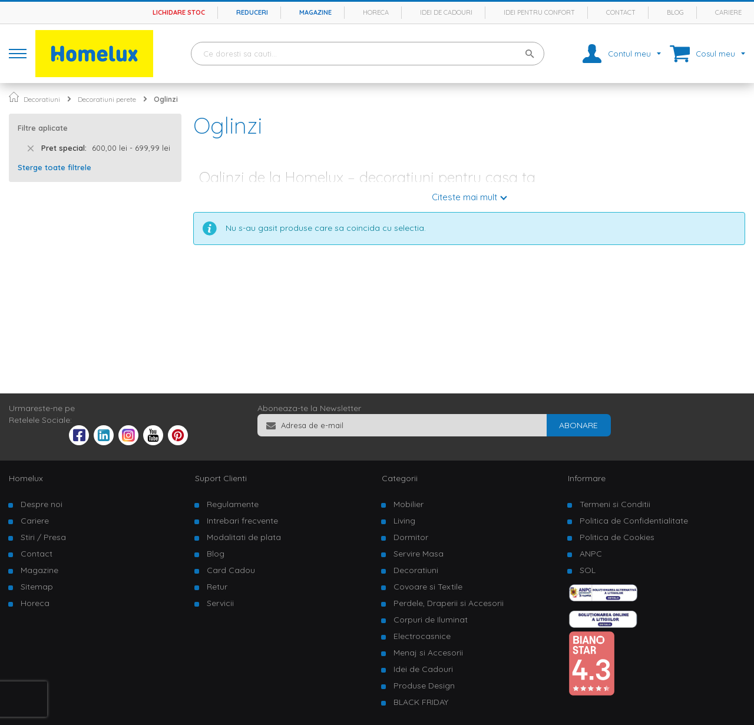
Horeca (376, 12)
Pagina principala (14, 97)
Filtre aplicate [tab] (43, 128)
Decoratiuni (42, 99)
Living (404, 520)
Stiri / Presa (43, 537)
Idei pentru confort (539, 12)
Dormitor (410, 537)
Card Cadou (231, 570)
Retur (217, 586)
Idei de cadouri (446, 12)
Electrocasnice (422, 636)
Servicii (220, 603)
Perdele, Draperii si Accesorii (448, 603)
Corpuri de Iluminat (430, 619)
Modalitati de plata (244, 537)
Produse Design (424, 685)
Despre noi (41, 504)
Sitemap (37, 586)
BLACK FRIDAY (420, 702)
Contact (621, 12)
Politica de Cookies (617, 537)
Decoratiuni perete (107, 99)
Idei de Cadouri (423, 669)
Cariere (728, 12)
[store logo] (94, 53)
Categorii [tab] (400, 478)
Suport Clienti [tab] (221, 478)
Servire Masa (418, 553)
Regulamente (233, 504)
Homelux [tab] (26, 478)
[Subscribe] (578, 425)
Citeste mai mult (464, 197)
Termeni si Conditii (615, 504)
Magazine (315, 12)
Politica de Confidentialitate (634, 520)
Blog (675, 12)
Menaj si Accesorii (428, 652)
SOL (588, 570)
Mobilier (408, 504)
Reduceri (252, 12)
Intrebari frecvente (242, 520)
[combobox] (367, 53)
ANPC (591, 553)
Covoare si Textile (427, 586)
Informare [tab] (587, 478)
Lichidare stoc (179, 12)
